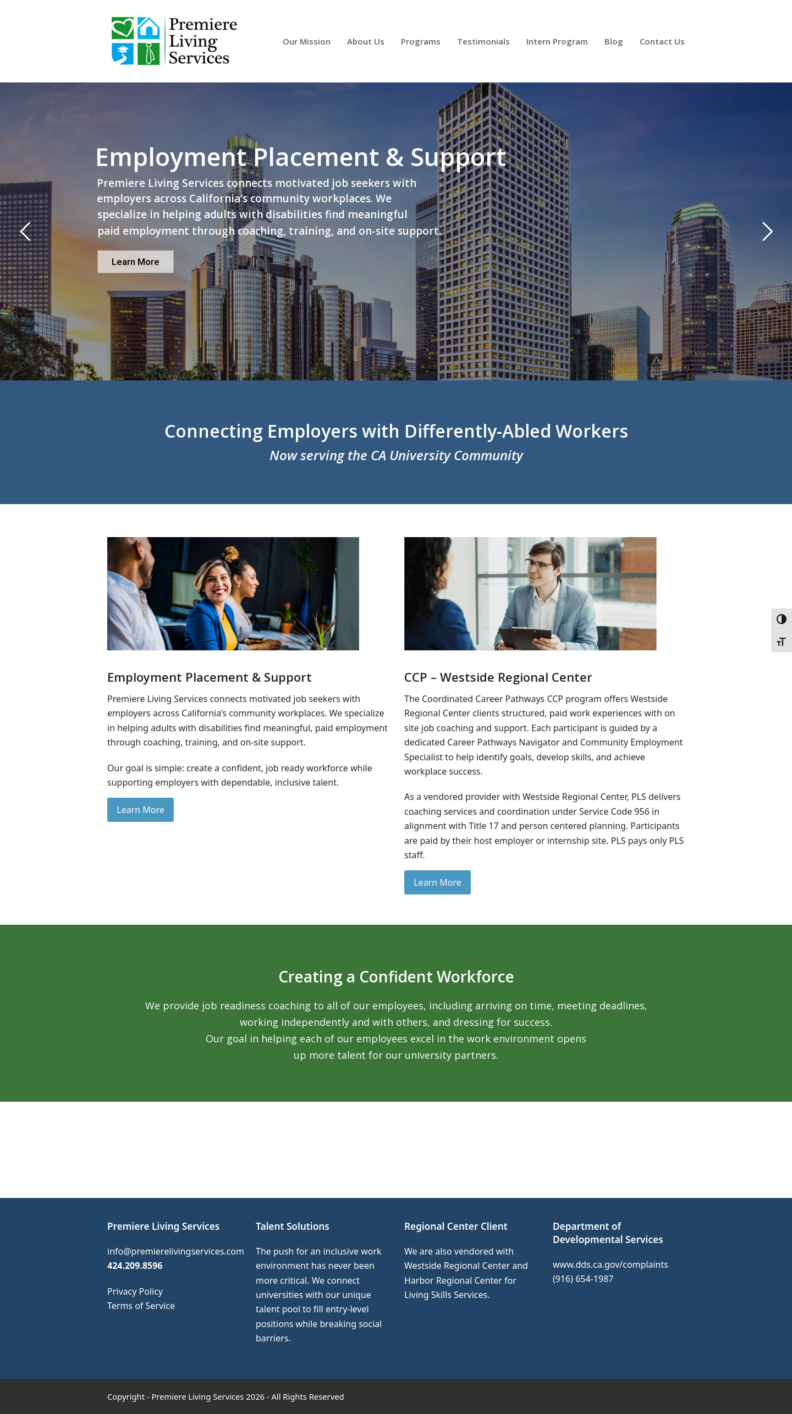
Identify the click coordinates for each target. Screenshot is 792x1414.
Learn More (136, 261)
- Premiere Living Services (195, 1396)
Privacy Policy (135, 1291)
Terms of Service (141, 1306)
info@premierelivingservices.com (175, 1251)
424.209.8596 (135, 1266)
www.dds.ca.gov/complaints (610, 1264)
